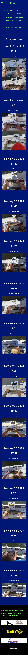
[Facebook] (14, 3)
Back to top (14, 648)
